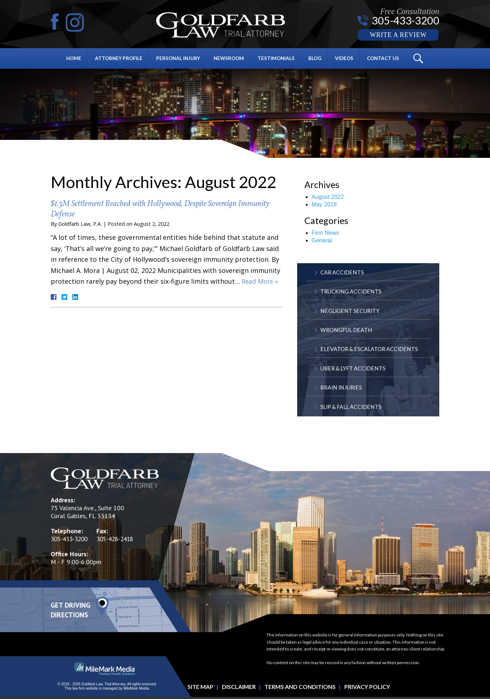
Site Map (200, 688)
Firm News (325, 233)
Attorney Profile (116, 59)
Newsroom (229, 59)
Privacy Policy (367, 688)
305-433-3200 (405, 20)
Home (70, 59)
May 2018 (324, 204)
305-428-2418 (120, 540)
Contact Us (387, 59)
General (322, 240)
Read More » (261, 281)
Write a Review (398, 35)
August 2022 (328, 197)
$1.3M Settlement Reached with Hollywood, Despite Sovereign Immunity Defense (152, 209)
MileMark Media (136, 690)
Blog (317, 59)
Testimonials (277, 59)
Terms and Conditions (300, 688)
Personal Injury (177, 59)
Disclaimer (239, 688)
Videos (347, 59)
